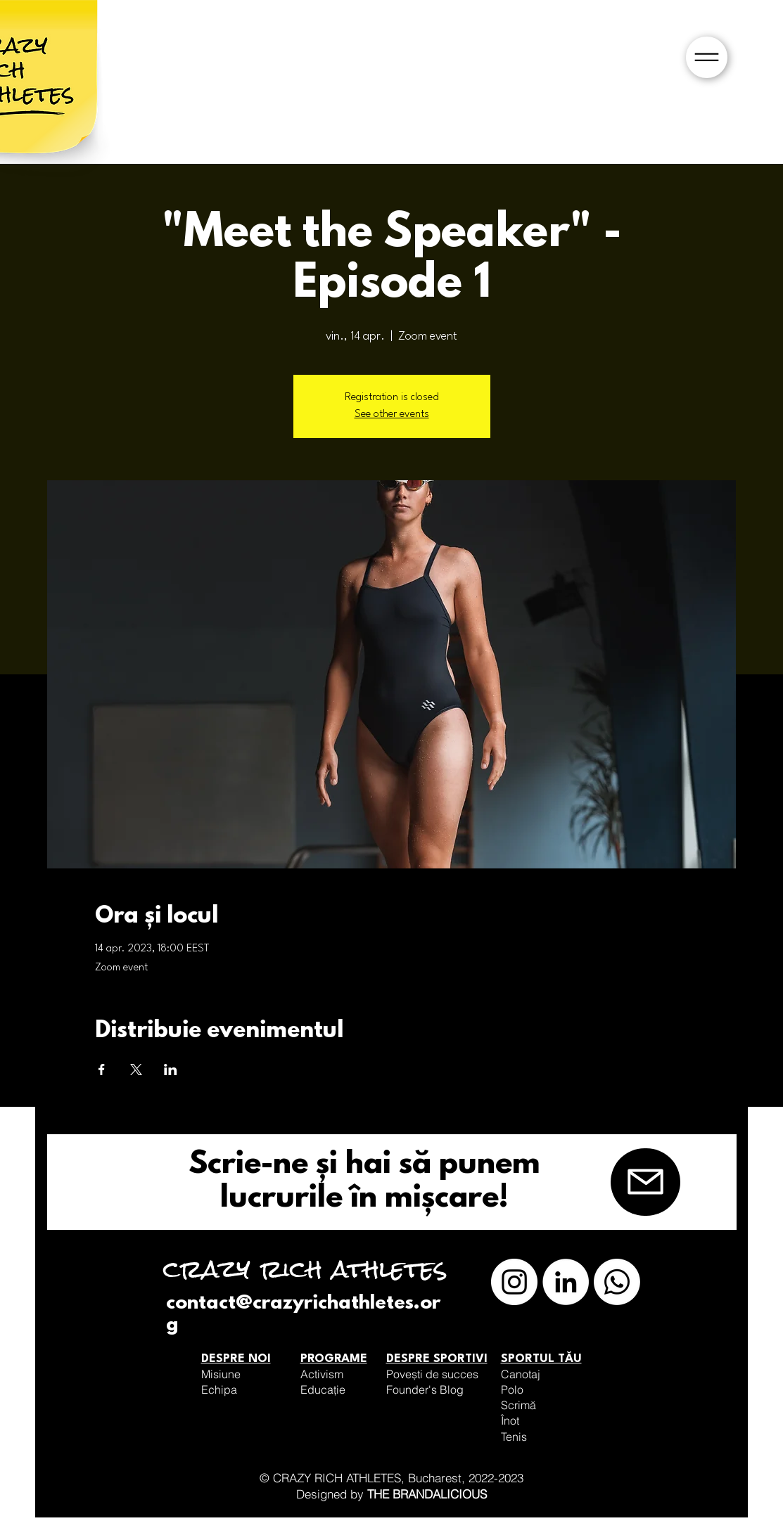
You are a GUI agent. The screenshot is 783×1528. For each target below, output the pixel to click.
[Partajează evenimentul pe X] (136, 1069)
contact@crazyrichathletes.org (303, 1314)
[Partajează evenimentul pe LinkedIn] (170, 1069)
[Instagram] (514, 1282)
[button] (706, 57)
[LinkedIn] (565, 1282)
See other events (392, 414)
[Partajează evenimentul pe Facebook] (101, 1069)
